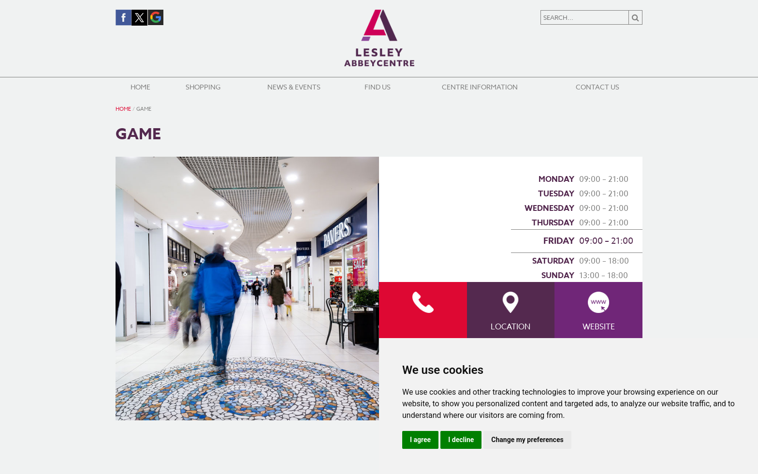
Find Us (377, 86)
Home (140, 86)
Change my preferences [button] (527, 440)
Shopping (203, 86)
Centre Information (480, 86)
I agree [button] (420, 440)
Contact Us (597, 86)
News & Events (294, 86)
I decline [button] (461, 440)
